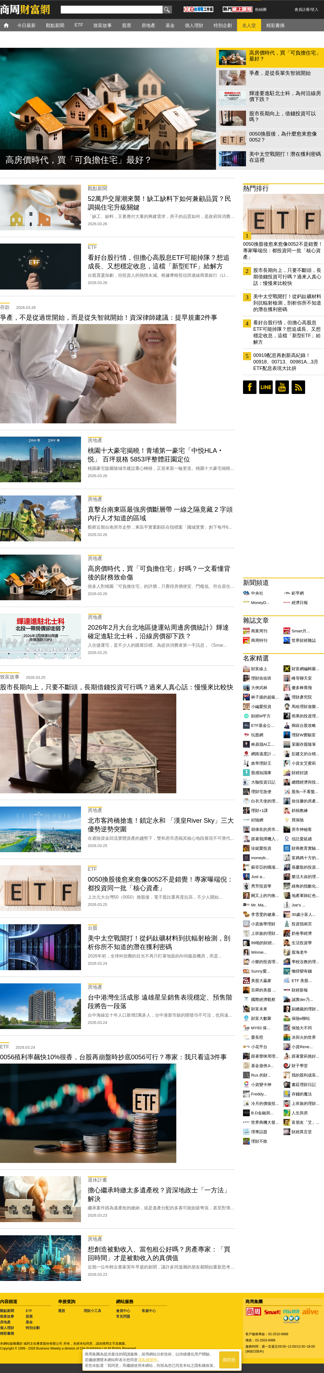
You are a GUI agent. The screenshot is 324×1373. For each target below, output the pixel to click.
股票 (29, 1316)
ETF (29, 1311)
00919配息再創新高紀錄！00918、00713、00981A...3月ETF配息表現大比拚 (285, 362)
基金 (29, 1322)
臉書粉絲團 (249, 387)
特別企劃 (33, 1328)
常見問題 (123, 1316)
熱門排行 (256, 188)
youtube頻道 (282, 387)
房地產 (5, 1322)
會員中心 (123, 1311)
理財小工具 (92, 1311)
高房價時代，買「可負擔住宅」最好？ (78, 160)
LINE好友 (266, 387)
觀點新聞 (7, 1311)
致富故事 (7, 1316)
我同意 (229, 1360)
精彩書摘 (7, 1333)
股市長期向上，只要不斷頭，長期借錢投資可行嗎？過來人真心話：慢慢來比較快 (287, 277)
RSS (298, 387)
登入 (314, 9)
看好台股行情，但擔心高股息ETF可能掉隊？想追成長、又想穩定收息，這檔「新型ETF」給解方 (287, 332)
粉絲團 (260, 9)
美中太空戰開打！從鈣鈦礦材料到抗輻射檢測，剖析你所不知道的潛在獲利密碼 (287, 303)
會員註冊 (302, 9)
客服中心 (149, 1311)
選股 (61, 1311)
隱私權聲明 (147, 1360)
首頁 (11, 25)
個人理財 (7, 1328)
